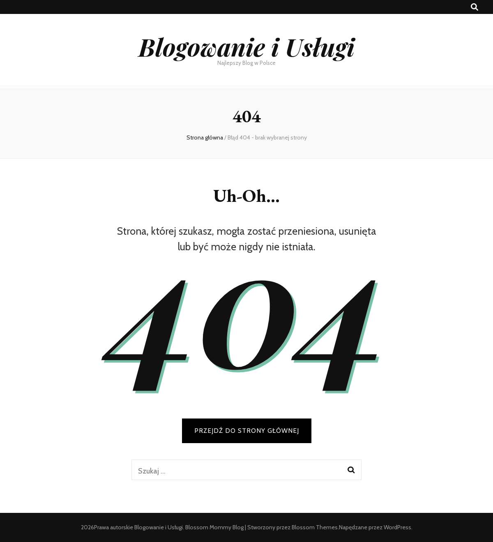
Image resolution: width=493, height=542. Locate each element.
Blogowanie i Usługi (246, 46)
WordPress (397, 527)
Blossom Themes (315, 527)
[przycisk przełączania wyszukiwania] (474, 7)
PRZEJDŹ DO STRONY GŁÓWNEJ (246, 431)
